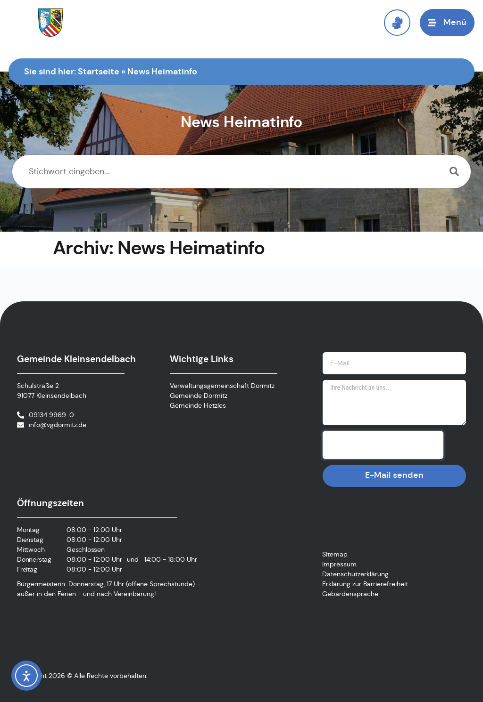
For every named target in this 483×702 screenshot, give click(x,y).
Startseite (98, 71)
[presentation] (383, 445)
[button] (447, 22)
